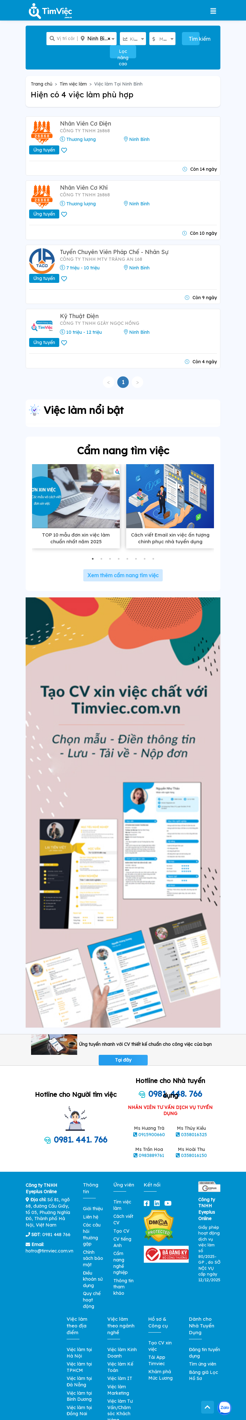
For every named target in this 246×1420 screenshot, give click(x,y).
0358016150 (194, 1155)
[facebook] (148, 1203)
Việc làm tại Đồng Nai (79, 1411)
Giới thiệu (93, 1208)
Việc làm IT (119, 1378)
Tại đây (123, 1060)
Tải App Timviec (156, 1360)
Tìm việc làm (73, 84)
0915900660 (151, 1134)
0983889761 (151, 1155)
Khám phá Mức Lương (160, 1375)
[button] (93, 558)
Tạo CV (121, 1231)
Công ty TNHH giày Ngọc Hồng (99, 323)
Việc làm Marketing (118, 1390)
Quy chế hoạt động (92, 1300)
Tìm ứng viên (202, 1364)
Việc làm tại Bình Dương (79, 1396)
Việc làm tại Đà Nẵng (79, 1381)
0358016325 (194, 1134)
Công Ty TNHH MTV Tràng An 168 (101, 259)
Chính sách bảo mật (93, 1258)
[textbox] (133, 39)
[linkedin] (158, 1203)
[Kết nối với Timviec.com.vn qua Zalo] (224, 1408)
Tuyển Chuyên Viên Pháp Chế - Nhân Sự (114, 252)
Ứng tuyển (44, 150)
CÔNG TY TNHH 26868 (85, 131)
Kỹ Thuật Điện (79, 316)
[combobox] (97, 38)
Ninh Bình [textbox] (98, 38)
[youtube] (169, 1203)
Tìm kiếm (194, 39)
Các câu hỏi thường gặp (92, 1234)
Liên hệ (90, 1217)
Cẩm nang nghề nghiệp (120, 1263)
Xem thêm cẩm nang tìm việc (123, 575)
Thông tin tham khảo (123, 1287)
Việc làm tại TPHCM (79, 1367)
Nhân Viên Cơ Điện (85, 123)
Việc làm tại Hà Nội (79, 1353)
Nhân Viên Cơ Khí (84, 187)
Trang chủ (41, 84)
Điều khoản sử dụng (92, 1279)
